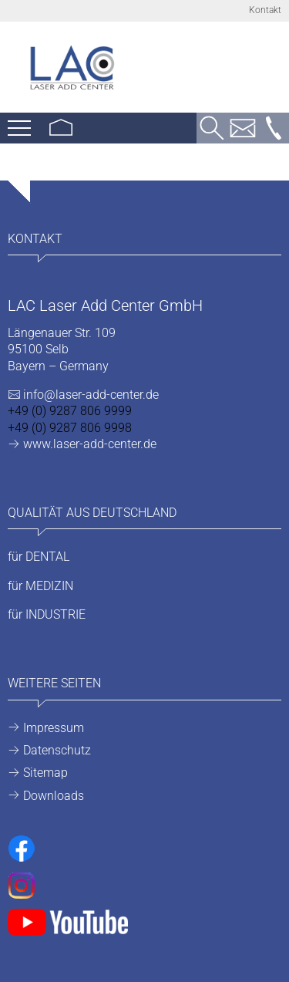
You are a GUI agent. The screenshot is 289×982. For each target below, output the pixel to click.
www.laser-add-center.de (89, 444)
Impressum (53, 727)
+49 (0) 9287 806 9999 (70, 410)
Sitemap (45, 772)
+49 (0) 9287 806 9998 (70, 427)
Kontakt (265, 10)
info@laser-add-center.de (91, 394)
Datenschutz (57, 750)
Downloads (53, 795)
